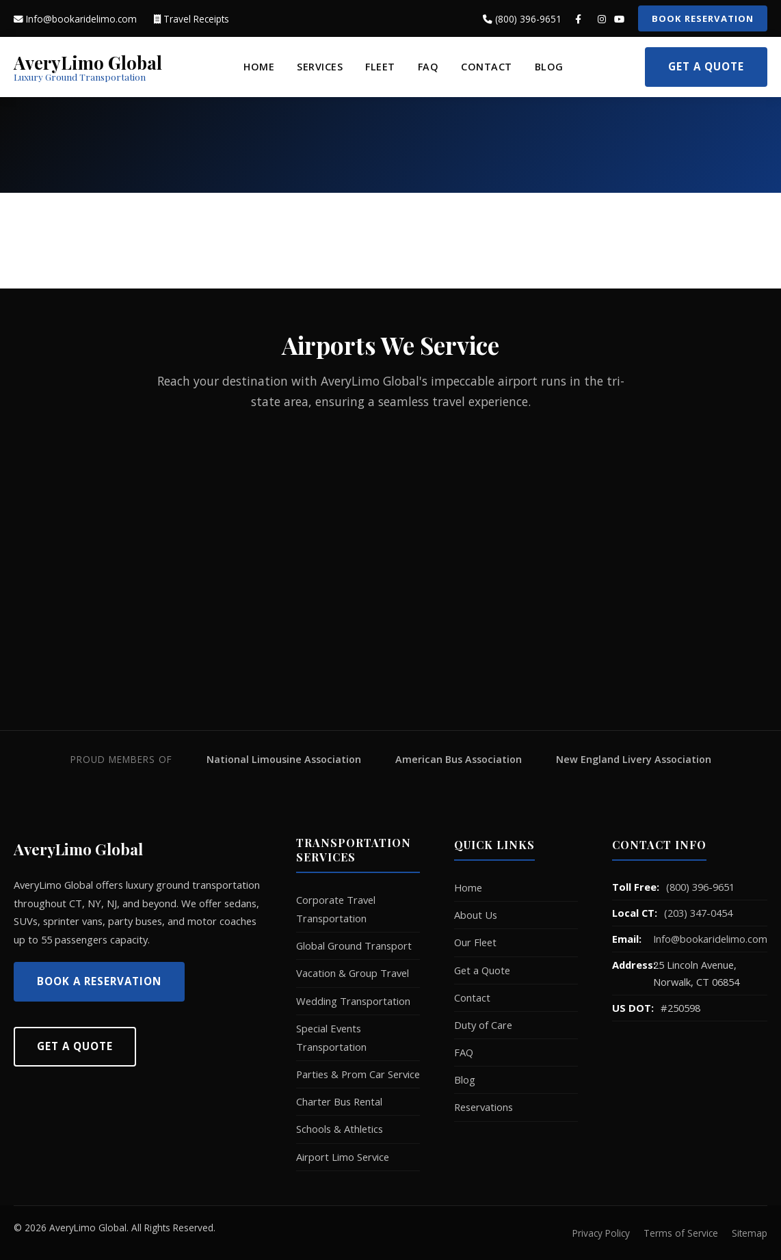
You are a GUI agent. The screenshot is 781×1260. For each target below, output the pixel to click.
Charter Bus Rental (339, 1101)
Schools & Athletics (339, 1129)
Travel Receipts (191, 18)
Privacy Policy (601, 1233)
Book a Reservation (99, 981)
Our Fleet (475, 942)
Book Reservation (703, 18)
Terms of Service (681, 1233)
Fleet (380, 66)
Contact (486, 66)
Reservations (483, 1107)
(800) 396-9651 (522, 18)
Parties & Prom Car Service (358, 1074)
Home (258, 66)
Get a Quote (706, 66)
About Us (475, 915)
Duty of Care (483, 1025)
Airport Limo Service (342, 1157)
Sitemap (749, 1233)
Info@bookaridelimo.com (75, 18)
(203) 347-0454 (698, 913)
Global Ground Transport (354, 945)
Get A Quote (75, 1046)
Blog (549, 66)
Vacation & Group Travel (352, 973)
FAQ (428, 66)
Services (320, 66)
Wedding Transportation (353, 1001)
